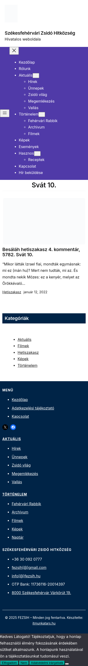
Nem (24, 663)
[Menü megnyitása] (4, 113)
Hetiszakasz (11, 292)
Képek (23, 359)
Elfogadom (9, 663)
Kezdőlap (20, 399)
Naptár (17, 537)
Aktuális (24, 339)
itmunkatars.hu (43, 623)
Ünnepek (19, 457)
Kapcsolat (20, 416)
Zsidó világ (21, 465)
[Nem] (67, 664)
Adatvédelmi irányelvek (47, 663)
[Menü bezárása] (14, 51)
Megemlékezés (25, 474)
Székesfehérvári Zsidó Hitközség (40, 33)
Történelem (27, 365)
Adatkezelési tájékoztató (33, 408)
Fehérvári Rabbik (26, 504)
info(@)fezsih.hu (26, 576)
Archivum (20, 512)
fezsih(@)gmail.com (29, 567)
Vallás (17, 482)
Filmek (23, 346)
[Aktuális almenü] (36, 75)
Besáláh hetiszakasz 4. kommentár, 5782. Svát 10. (41, 252)
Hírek (16, 448)
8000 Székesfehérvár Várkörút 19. (41, 593)
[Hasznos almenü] (37, 153)
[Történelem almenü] (41, 114)
